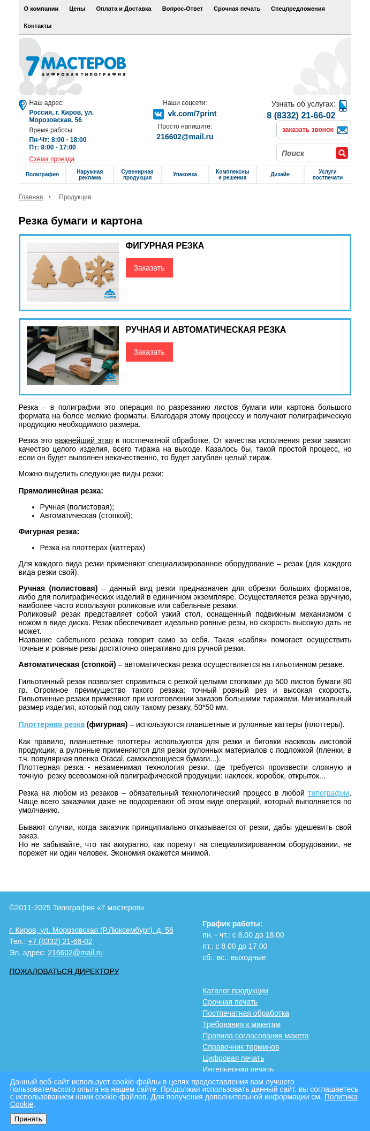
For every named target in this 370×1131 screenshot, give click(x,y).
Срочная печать (237, 8)
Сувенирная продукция (138, 175)
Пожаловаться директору (64, 971)
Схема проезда (52, 159)
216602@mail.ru (184, 136)
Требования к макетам (241, 1024)
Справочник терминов (240, 1047)
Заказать (149, 268)
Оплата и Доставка (124, 8)
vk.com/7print (192, 113)
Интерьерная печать (238, 1069)
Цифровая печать (233, 1058)
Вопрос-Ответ (182, 8)
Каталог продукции (235, 990)
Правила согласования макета (255, 1035)
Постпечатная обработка (245, 1013)
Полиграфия (42, 174)
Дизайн (280, 174)
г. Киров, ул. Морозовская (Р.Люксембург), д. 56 (91, 930)
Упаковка (185, 174)
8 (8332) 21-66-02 (301, 115)
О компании (41, 8)
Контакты (38, 26)
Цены (77, 8)
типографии (328, 793)
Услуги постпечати (328, 175)
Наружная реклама (90, 175)
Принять (28, 1119)
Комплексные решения (232, 175)
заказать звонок (307, 129)
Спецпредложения (298, 8)
